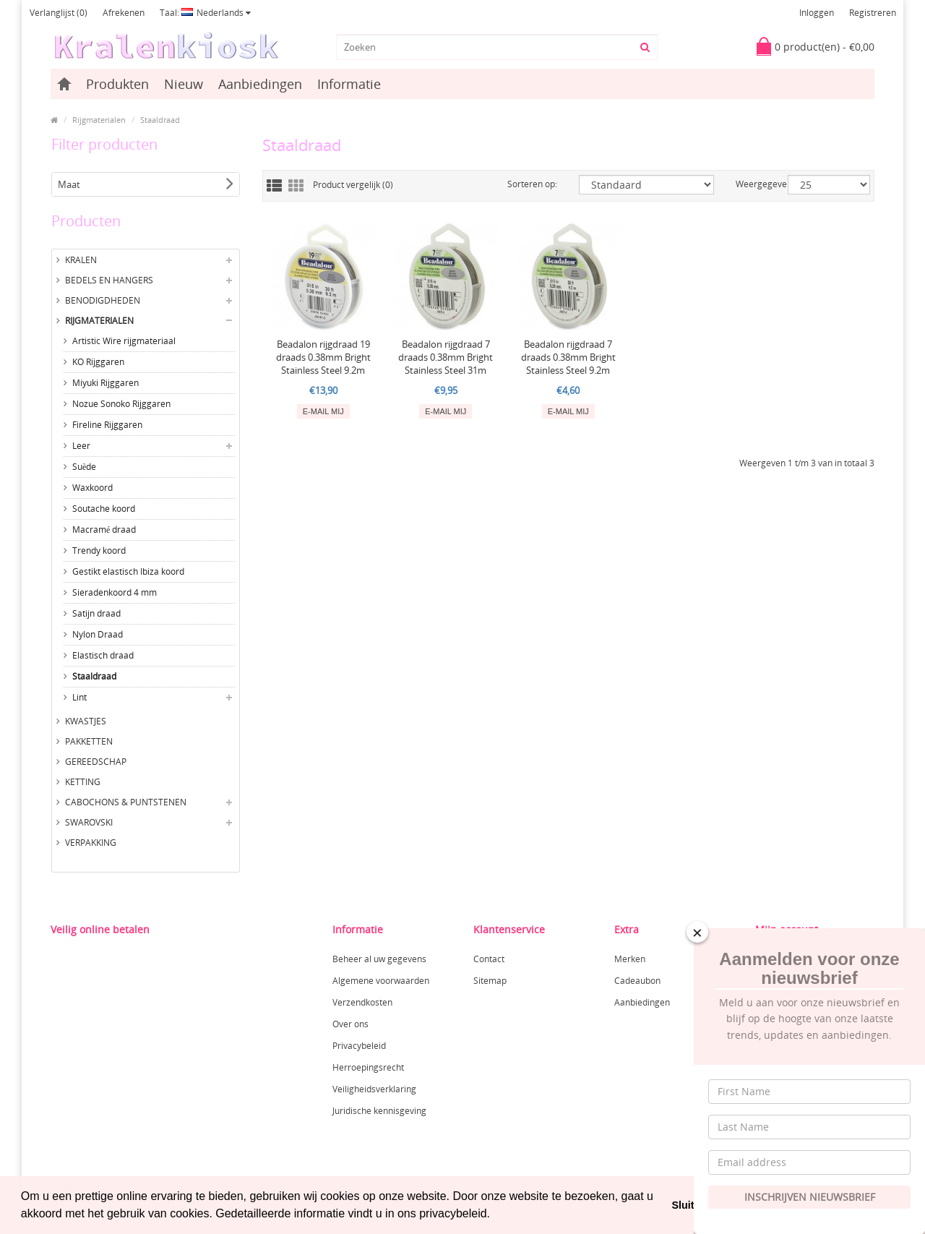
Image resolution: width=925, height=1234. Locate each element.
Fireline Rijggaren (107, 425)
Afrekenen (124, 13)
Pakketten (89, 741)
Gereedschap (95, 761)
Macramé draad (104, 529)
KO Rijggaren (98, 362)
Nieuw (183, 84)
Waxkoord (92, 487)
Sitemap (490, 980)
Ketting (82, 782)
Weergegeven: (751, 184)
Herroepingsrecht (368, 1067)
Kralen (81, 260)
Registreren (872, 13)
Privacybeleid (359, 1046)
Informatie (349, 84)
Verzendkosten (362, 1002)
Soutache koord (103, 508)
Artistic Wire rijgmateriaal (124, 341)
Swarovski (89, 822)
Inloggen (816, 13)
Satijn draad (96, 613)
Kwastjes (85, 721)
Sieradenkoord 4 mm (114, 592)
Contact (488, 959)
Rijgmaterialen (99, 119)
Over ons (350, 1024)
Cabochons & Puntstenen (125, 802)
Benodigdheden (102, 300)
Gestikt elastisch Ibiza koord (128, 571)
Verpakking (90, 842)
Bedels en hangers (109, 280)
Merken (629, 959)
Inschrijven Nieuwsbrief (809, 1197)
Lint (79, 697)
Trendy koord (99, 550)
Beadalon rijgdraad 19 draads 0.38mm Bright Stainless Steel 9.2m (323, 357)
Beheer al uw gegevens (379, 959)
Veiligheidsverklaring (374, 1089)
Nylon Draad (97, 634)
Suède (84, 466)
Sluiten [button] (688, 1205)
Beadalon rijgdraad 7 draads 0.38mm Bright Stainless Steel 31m (445, 357)
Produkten (117, 84)
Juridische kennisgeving (379, 1111)
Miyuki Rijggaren (105, 383)
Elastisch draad (103, 655)
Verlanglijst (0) (58, 13)
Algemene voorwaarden (380, 980)
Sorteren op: (532, 184)
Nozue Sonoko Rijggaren (121, 404)
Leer (81, 446)
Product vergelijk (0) (353, 185)
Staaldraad (160, 119)
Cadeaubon (637, 980)
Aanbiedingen (260, 84)
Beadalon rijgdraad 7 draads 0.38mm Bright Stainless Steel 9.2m (568, 357)
